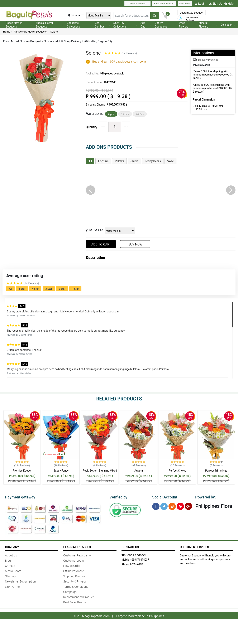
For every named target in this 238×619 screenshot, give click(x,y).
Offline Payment (73, 570)
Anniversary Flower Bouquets (30, 31)
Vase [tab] (170, 161)
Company (12, 546)
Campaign (70, 591)
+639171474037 (139, 559)
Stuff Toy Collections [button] (125, 24)
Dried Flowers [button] (187, 24)
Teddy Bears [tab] (153, 161)
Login (200, 3)
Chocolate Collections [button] (79, 24)
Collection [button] (228, 24)
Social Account (163, 496)
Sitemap (10, 575)
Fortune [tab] (103, 161)
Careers (10, 565)
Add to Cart (101, 244)
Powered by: (204, 496)
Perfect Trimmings (216, 470)
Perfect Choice (177, 470)
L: (199, 105)
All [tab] (90, 161)
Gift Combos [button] (102, 24)
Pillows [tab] (119, 161)
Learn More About (77, 546)
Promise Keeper (22, 470)
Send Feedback (134, 554)
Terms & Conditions (75, 586)
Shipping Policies (74, 575)
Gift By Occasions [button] (165, 24)
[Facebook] (156, 505)
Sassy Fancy (60, 470)
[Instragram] (172, 505)
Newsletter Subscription (20, 581)
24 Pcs (140, 114)
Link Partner (13, 586)
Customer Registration (77, 555)
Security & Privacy (74, 581)
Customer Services (194, 546)
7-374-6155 (136, 564)
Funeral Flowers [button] (208, 24)
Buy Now (135, 244)
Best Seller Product (164, 3)
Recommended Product (78, 596)
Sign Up (215, 3)
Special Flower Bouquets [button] (50, 24)
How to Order (71, 565)
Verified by (117, 496)
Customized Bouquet (191, 12)
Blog (8, 560)
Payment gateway (18, 496)
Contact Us (130, 546)
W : (213, 105)
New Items (185, 3)
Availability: (104, 73)
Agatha (138, 470)
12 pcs (125, 114)
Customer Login (73, 560)
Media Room (13, 570)
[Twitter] (164, 505)
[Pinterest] (180, 505)
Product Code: (100, 82)
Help (229, 3)
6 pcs (111, 114)
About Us (11, 555)
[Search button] (154, 15)
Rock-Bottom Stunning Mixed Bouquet (100, 472)
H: (199, 109)
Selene (54, 31)
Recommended (137, 3)
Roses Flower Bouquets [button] (19, 24)
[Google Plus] (188, 505)
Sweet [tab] (134, 161)
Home (6, 31)
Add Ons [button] (146, 24)
